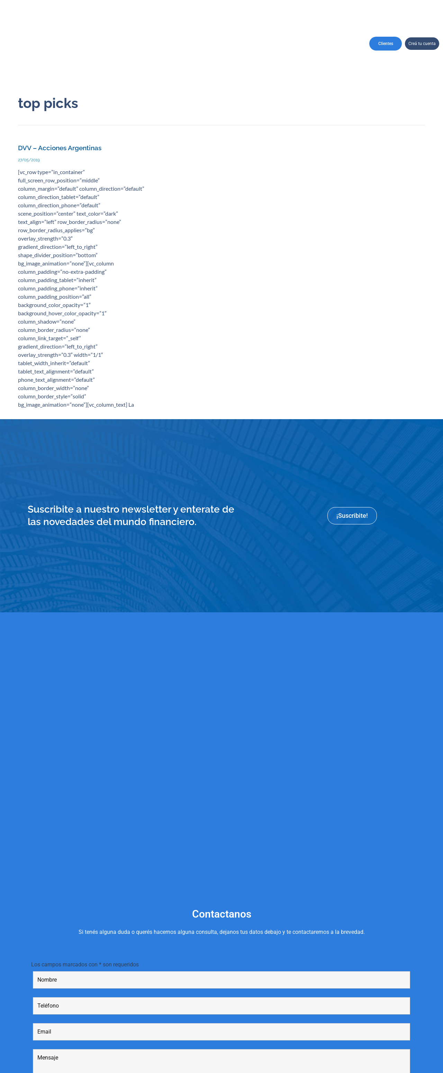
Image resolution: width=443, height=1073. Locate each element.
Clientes (385, 43)
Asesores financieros (242, 43)
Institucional (94, 43)
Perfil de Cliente (174, 43)
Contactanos (337, 43)
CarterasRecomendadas (133, 43)
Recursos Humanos (272, 43)
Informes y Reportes (302, 43)
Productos (210, 43)
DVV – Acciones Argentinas (59, 148)
